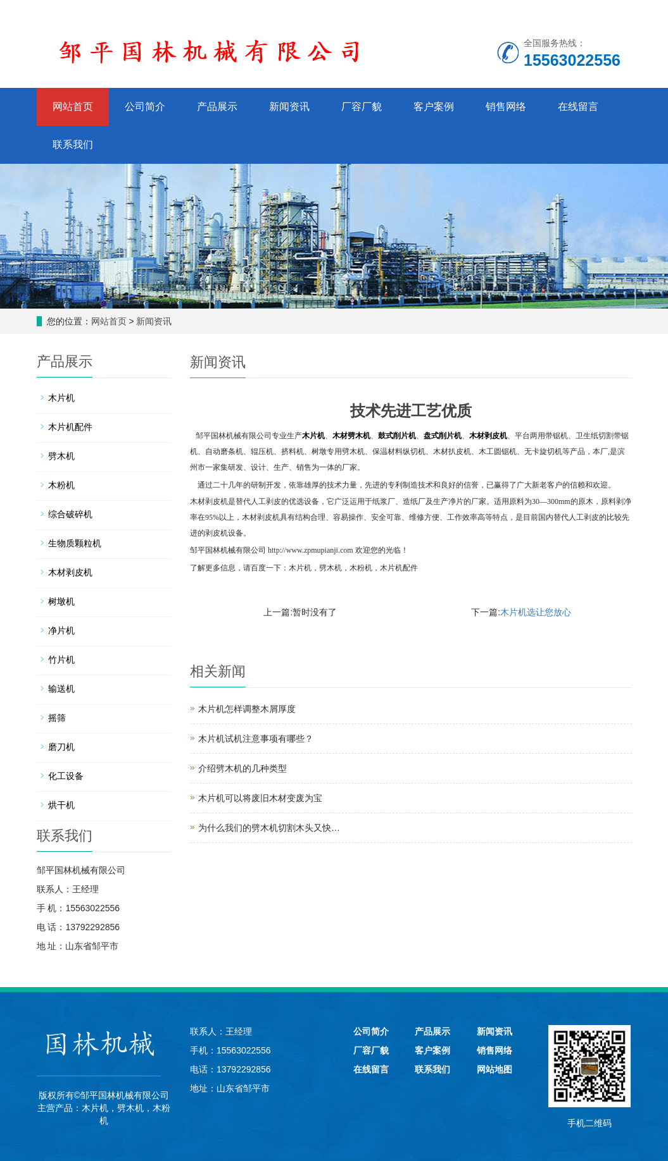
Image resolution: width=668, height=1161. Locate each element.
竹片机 (61, 659)
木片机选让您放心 (535, 612)
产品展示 (217, 106)
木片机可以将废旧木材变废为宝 (260, 798)
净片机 (61, 630)
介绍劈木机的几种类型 (242, 768)
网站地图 (494, 1069)
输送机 (61, 689)
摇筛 (57, 718)
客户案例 (433, 106)
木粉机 (361, 567)
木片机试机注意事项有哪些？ (255, 739)
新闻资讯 (289, 106)
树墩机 (61, 601)
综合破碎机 (70, 514)
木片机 (300, 567)
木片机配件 (399, 567)
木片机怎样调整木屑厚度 (247, 709)
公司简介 (145, 106)
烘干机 (61, 805)
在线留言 (578, 106)
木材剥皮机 (70, 572)
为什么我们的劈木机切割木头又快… (269, 828)
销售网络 (506, 106)
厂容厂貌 (361, 106)
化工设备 (66, 776)
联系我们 (73, 144)
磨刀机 (61, 747)
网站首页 (73, 106)
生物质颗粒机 (74, 543)
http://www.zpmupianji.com (310, 550)
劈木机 (330, 567)
